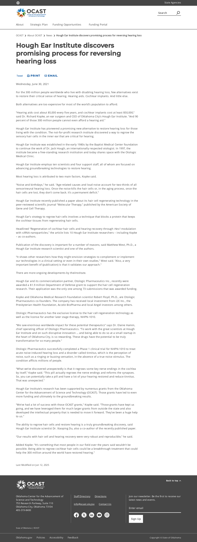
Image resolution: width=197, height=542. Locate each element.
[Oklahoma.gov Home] (18, 2)
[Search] (169, 13)
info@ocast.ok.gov (84, 504)
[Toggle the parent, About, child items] (24, 24)
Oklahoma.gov (24, 537)
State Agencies (172, 2)
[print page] (33, 76)
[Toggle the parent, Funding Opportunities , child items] (83, 24)
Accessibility (56, 537)
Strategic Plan (39, 24)
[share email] (51, 76)
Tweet (20, 76)
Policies (41, 537)
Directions (101, 496)
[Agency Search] (178, 13)
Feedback (73, 537)
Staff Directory (82, 496)
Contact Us (105, 504)
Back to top (173, 481)
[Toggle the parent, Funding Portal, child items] (108, 24)
